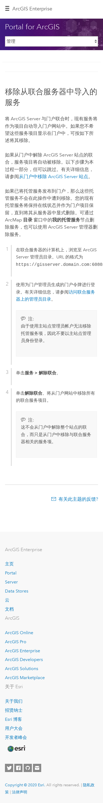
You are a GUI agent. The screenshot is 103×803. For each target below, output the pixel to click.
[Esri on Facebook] (18, 768)
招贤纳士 (14, 710)
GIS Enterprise (32, 9)
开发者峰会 (16, 737)
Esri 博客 (13, 719)
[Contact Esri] (37, 768)
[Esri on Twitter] (9, 768)
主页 (9, 563)
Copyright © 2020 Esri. (25, 785)
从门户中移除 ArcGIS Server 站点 (53, 176)
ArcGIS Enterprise (22, 650)
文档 (9, 609)
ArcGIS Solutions (21, 668)
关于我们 (14, 701)
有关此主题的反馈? (78, 499)
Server (11, 582)
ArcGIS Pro (15, 641)
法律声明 (19, 792)
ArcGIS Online (19, 632)
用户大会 (14, 728)
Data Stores (16, 591)
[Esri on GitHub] (28, 768)
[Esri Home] (16, 749)
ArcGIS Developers (24, 659)
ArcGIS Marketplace (25, 677)
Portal (10, 573)
